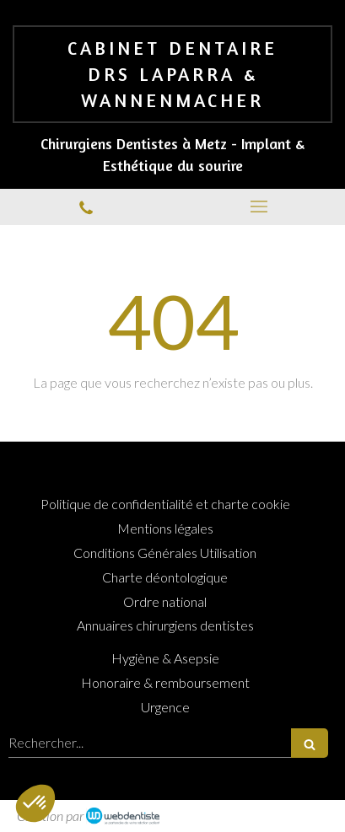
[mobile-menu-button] (259, 206)
